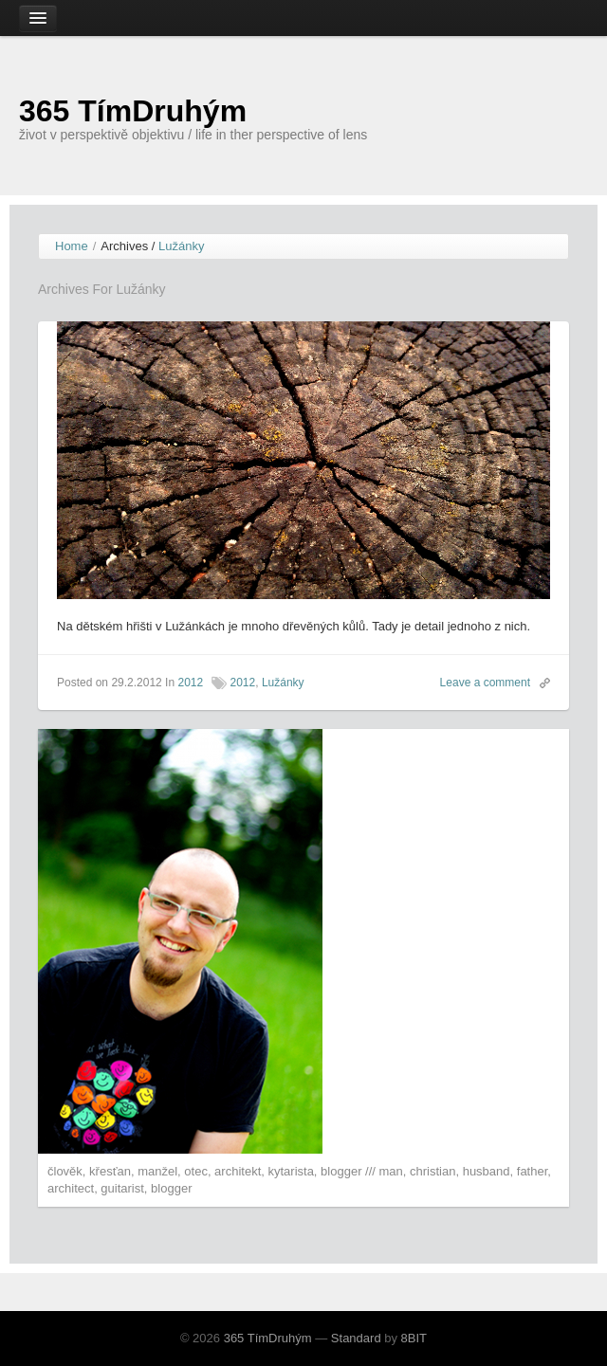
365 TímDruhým (133, 111)
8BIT (414, 1338)
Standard (356, 1338)
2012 (190, 682)
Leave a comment (485, 682)
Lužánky (283, 682)
